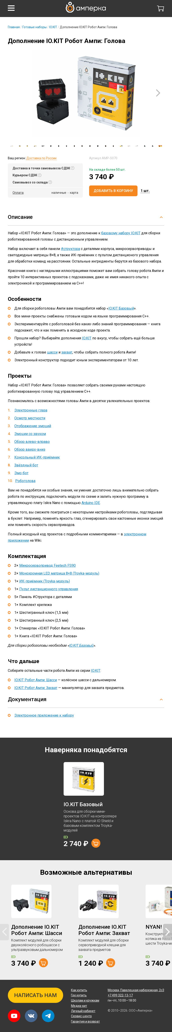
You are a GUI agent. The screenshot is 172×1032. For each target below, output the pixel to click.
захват (66, 352)
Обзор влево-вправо (32, 442)
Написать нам (35, 995)
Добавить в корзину (113, 191)
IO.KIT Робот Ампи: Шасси (35, 680)
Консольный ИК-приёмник (37, 457)
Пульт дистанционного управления (48, 589)
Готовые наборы (34, 27)
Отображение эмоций (32, 426)
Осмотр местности (29, 418)
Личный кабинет (83, 1011)
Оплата (18, 192)
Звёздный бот (26, 465)
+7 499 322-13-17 (120, 995)
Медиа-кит (79, 1006)
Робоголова (25, 481)
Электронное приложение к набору (44, 715)
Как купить (79, 990)
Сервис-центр (81, 1016)
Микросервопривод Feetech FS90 (47, 565)
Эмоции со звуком (30, 434)
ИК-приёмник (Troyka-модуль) (44, 581)
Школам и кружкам (85, 1000)
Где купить (79, 995)
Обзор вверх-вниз (29, 449)
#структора (70, 249)
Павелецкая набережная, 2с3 (136, 990)
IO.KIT (53, 27)
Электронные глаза (30, 410)
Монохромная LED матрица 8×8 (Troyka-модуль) (59, 573)
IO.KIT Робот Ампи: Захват (35, 688)
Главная (14, 27)
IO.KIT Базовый (121, 308)
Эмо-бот (21, 473)
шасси (52, 352)
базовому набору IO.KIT (120, 233)
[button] (11, 8)
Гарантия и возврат (85, 1021)
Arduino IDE (91, 503)
